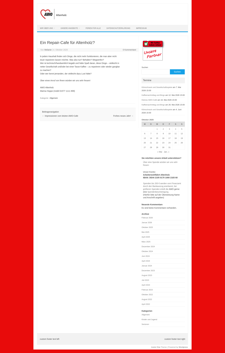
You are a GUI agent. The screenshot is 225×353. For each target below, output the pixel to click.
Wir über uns (46, 28)
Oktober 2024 (147, 251)
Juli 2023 (145, 280)
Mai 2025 (145, 232)
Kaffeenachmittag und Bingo (153, 95)
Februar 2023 (147, 290)
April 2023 (146, 285)
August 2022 (147, 299)
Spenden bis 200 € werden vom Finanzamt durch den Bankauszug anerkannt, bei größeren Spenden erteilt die (162, 186)
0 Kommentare (129, 50)
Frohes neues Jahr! (123, 116)
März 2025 (146, 242)
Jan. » (166, 152)
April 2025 (146, 237)
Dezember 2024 (148, 246)
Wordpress (183, 347)
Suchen (145, 67)
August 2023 (147, 275)
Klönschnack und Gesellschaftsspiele (157, 87)
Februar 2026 (147, 218)
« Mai (159, 152)
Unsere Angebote (69, 28)
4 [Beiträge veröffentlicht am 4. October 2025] (175, 129)
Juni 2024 (146, 256)
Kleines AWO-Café (149, 100)
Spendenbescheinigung (157, 192)
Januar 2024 (147, 266)
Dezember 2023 (148, 270)
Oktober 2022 (147, 294)
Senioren (145, 324)
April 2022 (146, 304)
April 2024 (146, 261)
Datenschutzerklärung (118, 28)
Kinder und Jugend (149, 319)
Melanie (47, 50)
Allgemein (54, 98)
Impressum (141, 28)
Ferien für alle (93, 28)
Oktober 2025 (147, 227)
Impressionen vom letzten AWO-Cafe (60, 116)
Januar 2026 (147, 222)
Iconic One (155, 347)
